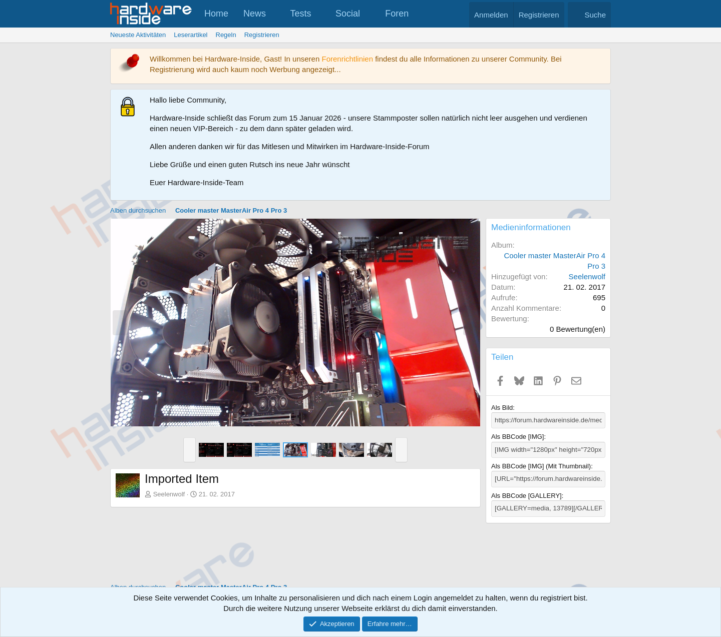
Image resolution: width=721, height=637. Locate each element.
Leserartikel (190, 35)
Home (216, 14)
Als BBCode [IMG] (517, 436)
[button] (275, 14)
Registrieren (261, 35)
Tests (300, 14)
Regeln (226, 35)
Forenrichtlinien (347, 59)
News (254, 14)
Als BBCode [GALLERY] (526, 495)
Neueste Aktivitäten (138, 35)
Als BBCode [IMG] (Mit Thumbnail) (541, 465)
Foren (397, 14)
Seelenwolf (169, 494)
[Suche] (589, 15)
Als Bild (502, 407)
